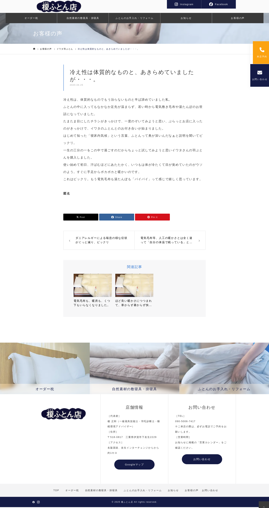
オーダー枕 (31, 19)
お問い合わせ (259, 77)
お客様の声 (237, 19)
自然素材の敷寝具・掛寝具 (83, 19)
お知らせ (186, 19)
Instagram (187, 4)
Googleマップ (134, 465)
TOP (56, 491)
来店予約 (259, 53)
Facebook (221, 4)
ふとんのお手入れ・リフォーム (134, 19)
